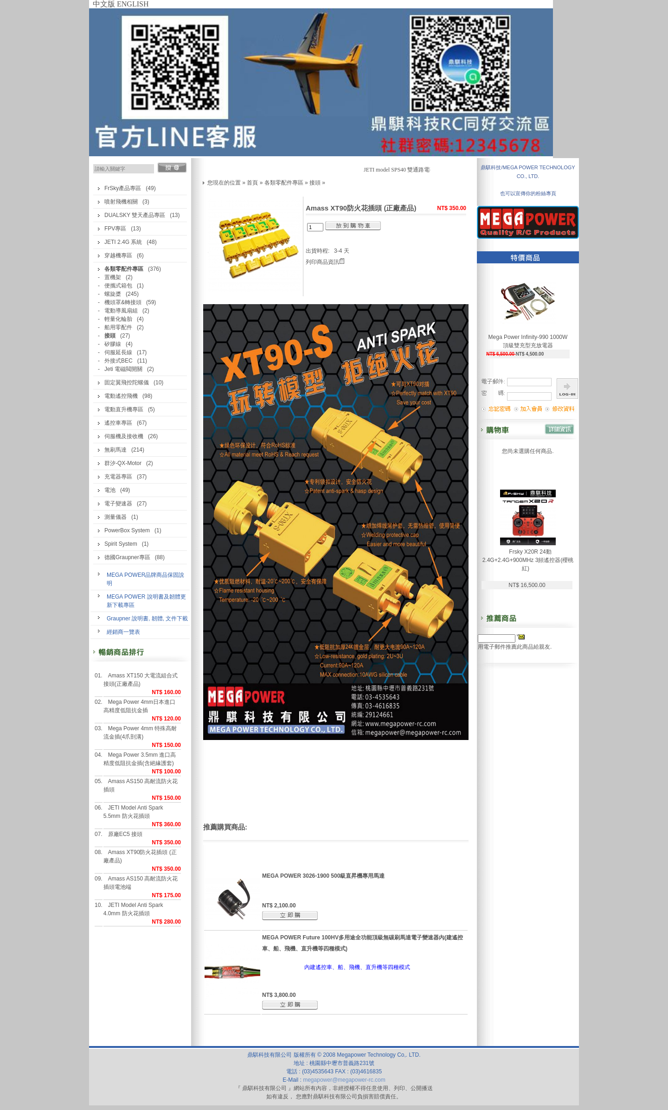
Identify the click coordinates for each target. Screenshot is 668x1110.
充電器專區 (118, 476)
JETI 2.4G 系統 (123, 242)
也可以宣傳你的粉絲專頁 (528, 193)
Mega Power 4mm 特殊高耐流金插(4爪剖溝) (140, 732)
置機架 (112, 277)
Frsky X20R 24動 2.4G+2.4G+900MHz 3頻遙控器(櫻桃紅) (528, 560)
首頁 (252, 182)
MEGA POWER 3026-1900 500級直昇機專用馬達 (323, 876)
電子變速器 (118, 503)
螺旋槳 (112, 294)
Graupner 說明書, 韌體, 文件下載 (147, 618)
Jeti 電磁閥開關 (123, 369)
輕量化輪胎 (118, 319)
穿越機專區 (118, 255)
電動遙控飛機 (121, 396)
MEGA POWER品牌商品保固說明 (145, 579)
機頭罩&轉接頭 (122, 302)
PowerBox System (127, 530)
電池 (110, 490)
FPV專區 (115, 228)
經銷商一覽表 (123, 632)
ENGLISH (132, 4)
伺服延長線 (118, 352)
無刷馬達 (115, 450)
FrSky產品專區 (122, 188)
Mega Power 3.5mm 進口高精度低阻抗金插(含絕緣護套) (139, 759)
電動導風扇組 (121, 310)
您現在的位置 (224, 182)
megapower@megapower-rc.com (344, 1080)
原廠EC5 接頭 (125, 834)
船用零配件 (118, 327)
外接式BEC (118, 360)
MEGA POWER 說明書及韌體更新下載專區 (146, 600)
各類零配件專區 (283, 182)
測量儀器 (115, 517)
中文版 (104, 4)
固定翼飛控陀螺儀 (126, 382)
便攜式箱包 (118, 285)
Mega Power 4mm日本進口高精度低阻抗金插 (139, 706)
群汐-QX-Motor (122, 463)
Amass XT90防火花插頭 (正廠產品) (140, 856)
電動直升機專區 (123, 409)
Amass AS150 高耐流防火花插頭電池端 (140, 882)
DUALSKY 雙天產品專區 (134, 215)
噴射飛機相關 (121, 201)
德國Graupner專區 (127, 557)
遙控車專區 (118, 423)
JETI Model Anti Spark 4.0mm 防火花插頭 (133, 909)
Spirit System (120, 544)
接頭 (315, 182)
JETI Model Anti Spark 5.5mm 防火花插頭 (133, 811)
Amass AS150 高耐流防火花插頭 (140, 785)
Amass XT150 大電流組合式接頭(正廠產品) (140, 679)
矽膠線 (112, 344)
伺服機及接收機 (123, 436)
